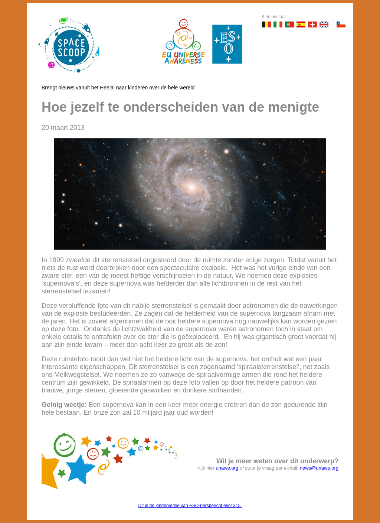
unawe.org (227, 468)
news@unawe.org (319, 468)
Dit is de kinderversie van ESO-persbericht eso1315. (190, 505)
